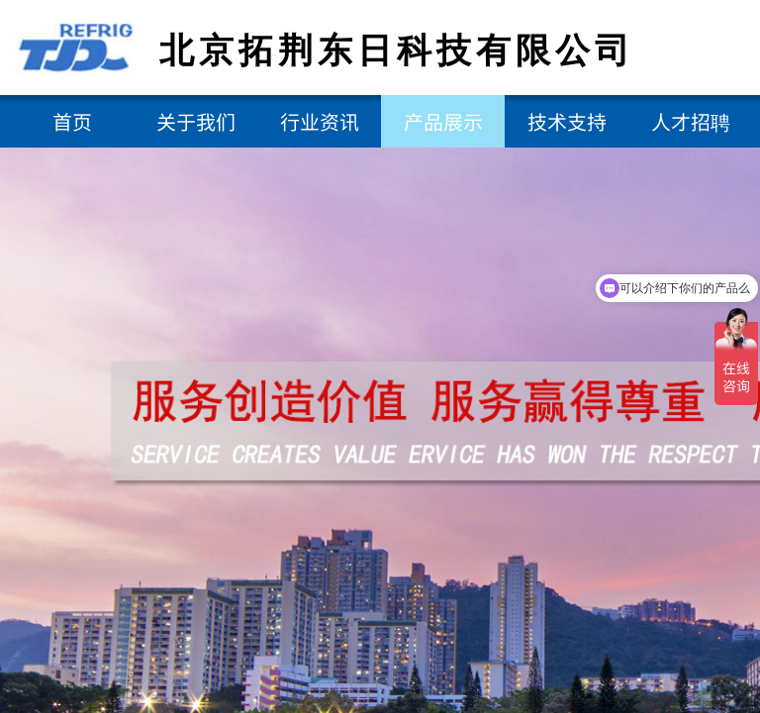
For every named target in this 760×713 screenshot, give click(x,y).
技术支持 (567, 121)
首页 (72, 121)
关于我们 (196, 121)
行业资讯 (319, 121)
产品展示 (443, 121)
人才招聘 (690, 121)
